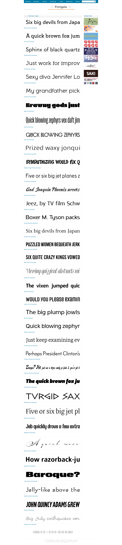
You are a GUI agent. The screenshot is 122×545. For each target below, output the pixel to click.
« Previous (36, 532)
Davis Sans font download (30, 28)
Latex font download (29, 510)
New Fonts (27, 1)
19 (62, 532)
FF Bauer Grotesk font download (32, 359)
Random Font (69, 1)
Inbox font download (29, 139)
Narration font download (30, 236)
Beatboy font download (29, 466)
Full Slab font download (30, 69)
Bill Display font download (30, 402)
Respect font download (29, 195)
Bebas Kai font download (30, 262)
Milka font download (29, 111)
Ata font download (28, 318)
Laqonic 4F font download (30, 304)
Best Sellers (36, 1)
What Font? (63, 540)
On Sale (61, 1)
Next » (70, 532)
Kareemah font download (30, 154)
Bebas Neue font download (30, 249)
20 (66, 532)
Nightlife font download (29, 432)
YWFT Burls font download (30, 481)
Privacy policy (70, 540)
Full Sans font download (30, 83)
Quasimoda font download (30, 55)
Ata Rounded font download (31, 223)
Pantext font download (29, 418)
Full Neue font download (30, 96)
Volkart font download (29, 332)
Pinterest (78, 1)
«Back (26, 16)
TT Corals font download (30, 181)
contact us (66, 541)
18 (59, 532)
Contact (76, 540)
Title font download (28, 127)
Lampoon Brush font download (31, 373)
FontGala (52, 540)
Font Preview (53, 1)
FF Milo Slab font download (30, 345)
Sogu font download (29, 291)
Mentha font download (29, 277)
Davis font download (29, 41)
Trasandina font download (30, 387)
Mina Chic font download (30, 451)
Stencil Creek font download (31, 496)
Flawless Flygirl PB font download (32, 168)
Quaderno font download (30, 524)
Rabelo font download (29, 209)
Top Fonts (44, 1)
